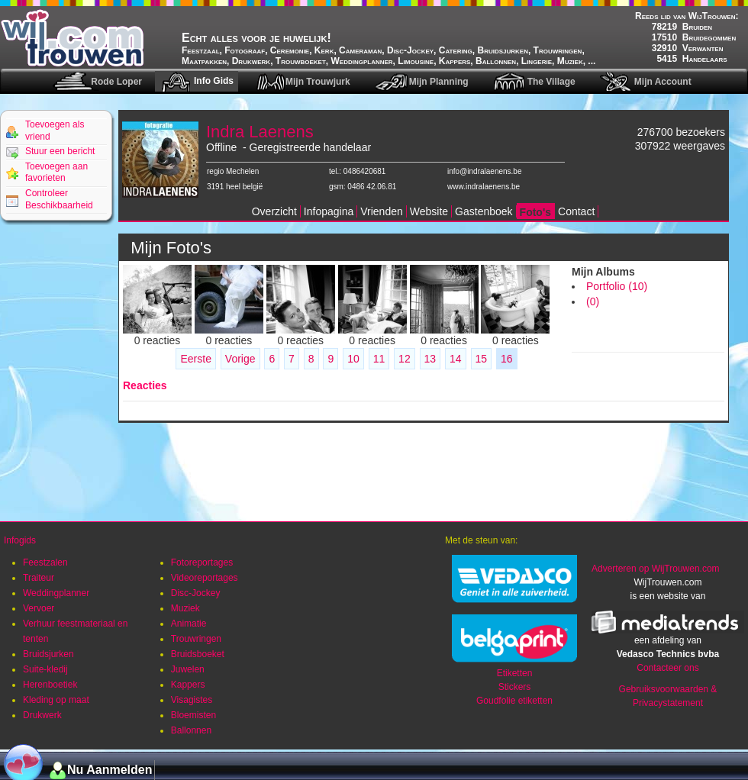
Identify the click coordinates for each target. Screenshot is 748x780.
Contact (576, 211)
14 (456, 359)
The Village (551, 81)
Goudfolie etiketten (514, 700)
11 (379, 359)
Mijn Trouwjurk (317, 81)
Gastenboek (484, 211)
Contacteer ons (667, 667)
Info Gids (214, 81)
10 (353, 359)
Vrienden (381, 211)
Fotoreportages (202, 562)
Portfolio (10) (616, 286)
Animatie (189, 623)
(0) (592, 301)
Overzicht (274, 211)
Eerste (195, 359)
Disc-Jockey (196, 593)
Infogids (20, 540)
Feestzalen (45, 562)
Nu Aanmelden (109, 769)
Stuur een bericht (60, 151)
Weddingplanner (56, 593)
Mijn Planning (439, 81)
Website (429, 211)
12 (404, 359)
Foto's (535, 212)
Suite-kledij (45, 669)
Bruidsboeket (197, 654)
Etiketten (515, 673)
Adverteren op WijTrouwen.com (656, 568)
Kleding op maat (56, 700)
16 (507, 359)
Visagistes (191, 700)
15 (482, 359)
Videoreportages (204, 577)
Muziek (185, 608)
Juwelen (188, 669)
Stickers (514, 687)
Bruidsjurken (48, 654)
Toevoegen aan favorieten (56, 172)
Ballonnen (191, 730)
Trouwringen (196, 638)
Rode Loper (116, 81)
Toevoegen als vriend (54, 130)
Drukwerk (42, 715)
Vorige (240, 359)
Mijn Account (663, 81)
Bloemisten (193, 715)
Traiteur (38, 577)
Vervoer (38, 608)
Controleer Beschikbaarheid (59, 199)
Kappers (188, 684)
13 (430, 359)
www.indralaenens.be (483, 186)
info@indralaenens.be (484, 171)
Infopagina (328, 211)
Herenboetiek (50, 684)
